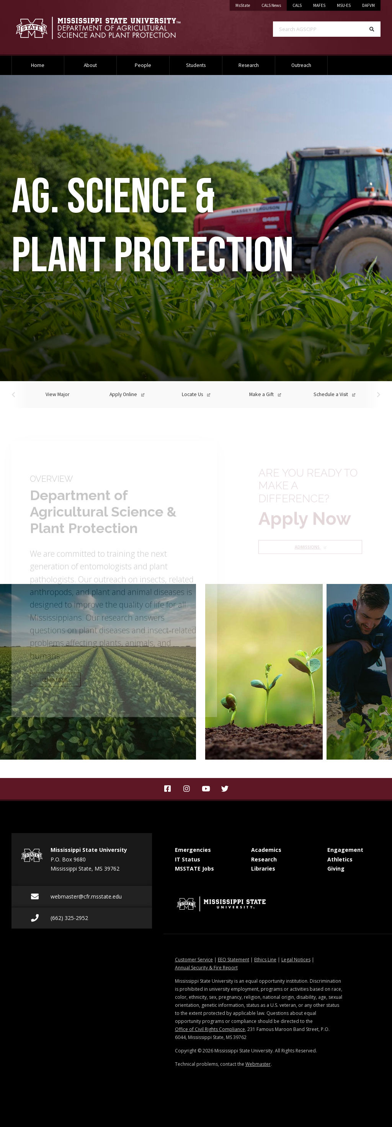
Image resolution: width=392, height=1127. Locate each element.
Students (196, 65)
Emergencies (193, 849)
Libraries (263, 868)
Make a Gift (265, 394)
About (90, 65)
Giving (336, 868)
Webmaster (258, 1064)
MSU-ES (344, 5)
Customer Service (194, 959)
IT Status (187, 859)
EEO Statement (233, 959)
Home (37, 65)
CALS (297, 5)
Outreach (301, 65)
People (143, 65)
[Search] (372, 29)
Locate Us (196, 394)
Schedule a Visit (334, 394)
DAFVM (368, 5)
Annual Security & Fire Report (206, 967)
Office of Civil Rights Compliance (210, 1029)
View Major (57, 394)
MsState (245, 4)
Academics (266, 849)
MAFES (319, 5)
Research (248, 65)
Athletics (340, 859)
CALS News (274, 4)
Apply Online (126, 394)
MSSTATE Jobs (194, 868)
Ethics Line (265, 959)
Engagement (345, 849)
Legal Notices (295, 959)
